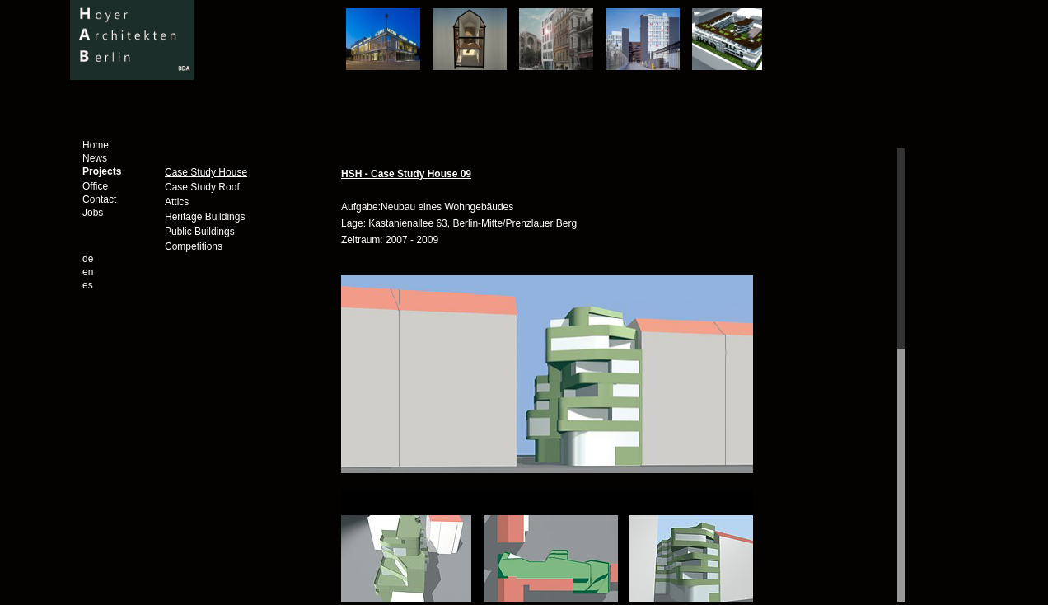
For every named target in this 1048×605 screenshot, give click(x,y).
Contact (99, 199)
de (87, 259)
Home (95, 145)
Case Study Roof (202, 187)
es (87, 285)
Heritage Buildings (205, 217)
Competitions (193, 246)
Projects (101, 171)
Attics (177, 202)
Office (95, 186)
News (94, 158)
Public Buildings (200, 231)
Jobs (92, 212)
